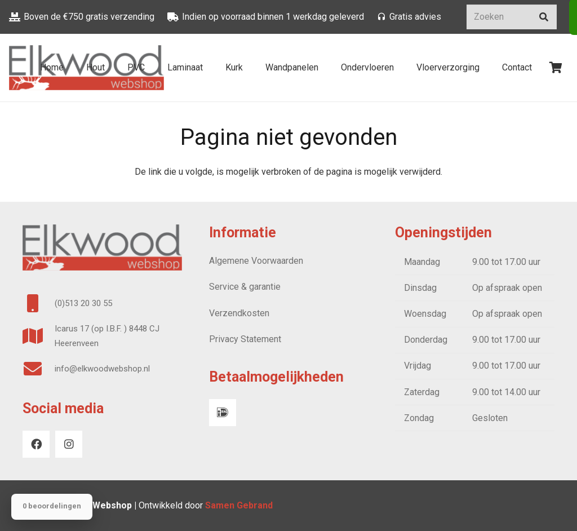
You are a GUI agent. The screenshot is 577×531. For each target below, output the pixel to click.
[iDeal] (222, 412)
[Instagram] (68, 444)
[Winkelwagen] (555, 67)
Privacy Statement (245, 339)
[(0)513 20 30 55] (39, 303)
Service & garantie (245, 286)
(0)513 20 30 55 (83, 303)
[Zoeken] (512, 17)
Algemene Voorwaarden (256, 260)
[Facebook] (36, 444)
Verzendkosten (239, 313)
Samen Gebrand (240, 505)
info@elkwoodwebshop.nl (102, 369)
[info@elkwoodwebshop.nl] (39, 369)
